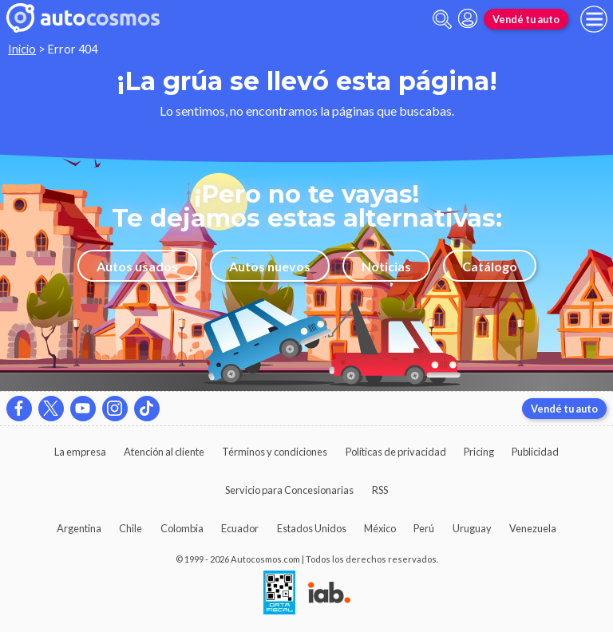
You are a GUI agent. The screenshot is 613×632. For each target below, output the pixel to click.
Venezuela (532, 528)
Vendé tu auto (526, 19)
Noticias (386, 266)
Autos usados (137, 266)
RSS (380, 490)
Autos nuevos (269, 266)
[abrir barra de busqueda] (442, 19)
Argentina (79, 528)
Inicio (22, 49)
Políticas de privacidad (396, 451)
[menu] (593, 19)
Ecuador (240, 528)
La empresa (80, 451)
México (380, 528)
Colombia (182, 528)
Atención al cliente (164, 451)
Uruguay (472, 528)
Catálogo (489, 266)
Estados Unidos (311, 528)
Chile (130, 528)
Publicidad (535, 451)
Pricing (479, 451)
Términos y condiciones (274, 451)
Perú (423, 528)
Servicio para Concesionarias (289, 490)
